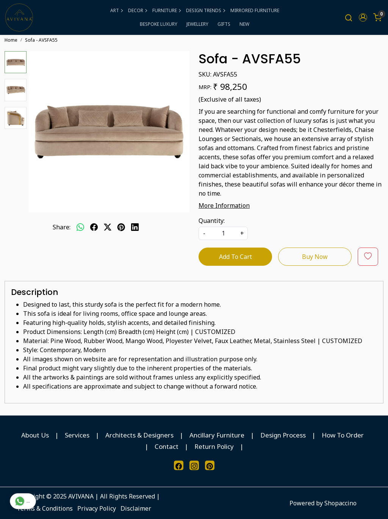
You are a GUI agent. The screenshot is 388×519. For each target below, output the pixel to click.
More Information (224, 205)
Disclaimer (135, 508)
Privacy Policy (96, 508)
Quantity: (212, 220)
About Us (35, 435)
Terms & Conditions (45, 508)
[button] (363, 17)
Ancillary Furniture (216, 435)
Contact (166, 446)
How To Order (343, 435)
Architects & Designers (139, 435)
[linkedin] (135, 227)
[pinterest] (121, 227)
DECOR (137, 10)
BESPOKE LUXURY (158, 24)
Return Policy (214, 446)
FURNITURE (166, 10)
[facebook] (94, 227)
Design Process (283, 435)
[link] (348, 17)
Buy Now (315, 256)
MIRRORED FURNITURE (254, 10)
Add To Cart (235, 256)
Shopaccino (340, 503)
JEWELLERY (197, 24)
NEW (244, 24)
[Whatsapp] (80, 227)
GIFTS (223, 24)
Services (77, 435)
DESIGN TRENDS (205, 10)
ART (116, 10)
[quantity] (223, 233)
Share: (61, 227)
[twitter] (107, 227)
